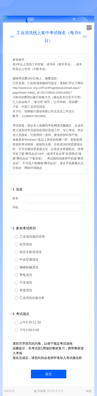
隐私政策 (9, 390)
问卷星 (42, 390)
